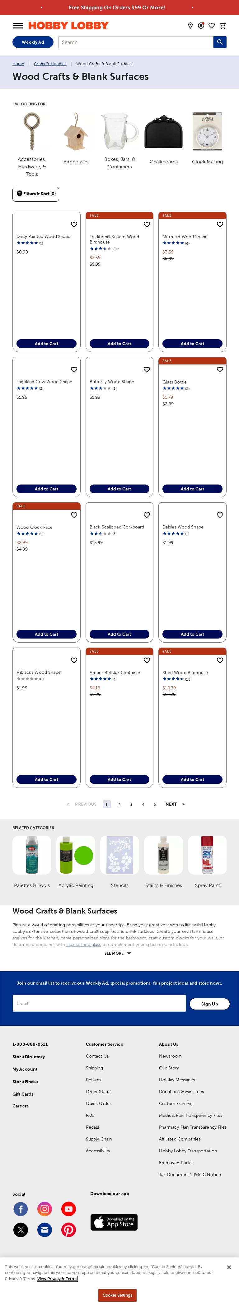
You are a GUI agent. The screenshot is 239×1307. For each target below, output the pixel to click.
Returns (93, 1079)
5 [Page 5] (155, 804)
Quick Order (98, 1103)
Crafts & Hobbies (50, 63)
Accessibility (98, 1150)
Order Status (99, 1091)
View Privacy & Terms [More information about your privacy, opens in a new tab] (57, 1278)
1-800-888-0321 (30, 1044)
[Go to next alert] (192, 7)
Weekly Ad (33, 42)
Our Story (169, 1067)
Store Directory (28, 1056)
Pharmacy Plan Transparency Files (193, 1127)
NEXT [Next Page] (171, 804)
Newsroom (170, 1056)
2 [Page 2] (119, 804)
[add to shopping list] (74, 225)
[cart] (223, 26)
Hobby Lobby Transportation (188, 1150)
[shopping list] (212, 25)
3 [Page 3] (131, 804)
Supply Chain (99, 1138)
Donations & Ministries (181, 1091)
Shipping (94, 1067)
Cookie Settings (117, 1295)
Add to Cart (46, 343)
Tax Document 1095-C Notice (190, 1174)
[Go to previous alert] (42, 7)
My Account (25, 1069)
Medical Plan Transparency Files (190, 1115)
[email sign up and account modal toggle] (201, 25)
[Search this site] (220, 42)
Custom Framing (176, 1103)
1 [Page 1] (106, 804)
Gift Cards (23, 1094)
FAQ (90, 1115)
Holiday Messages (177, 1079)
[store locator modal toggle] (190, 25)
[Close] (229, 1267)
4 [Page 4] (143, 804)
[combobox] (136, 42)
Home (18, 63)
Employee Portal (175, 1162)
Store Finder (25, 1081)
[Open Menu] (18, 25)
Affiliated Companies (179, 1138)
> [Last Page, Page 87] (183, 804)
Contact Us (97, 1056)
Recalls (93, 1127)
